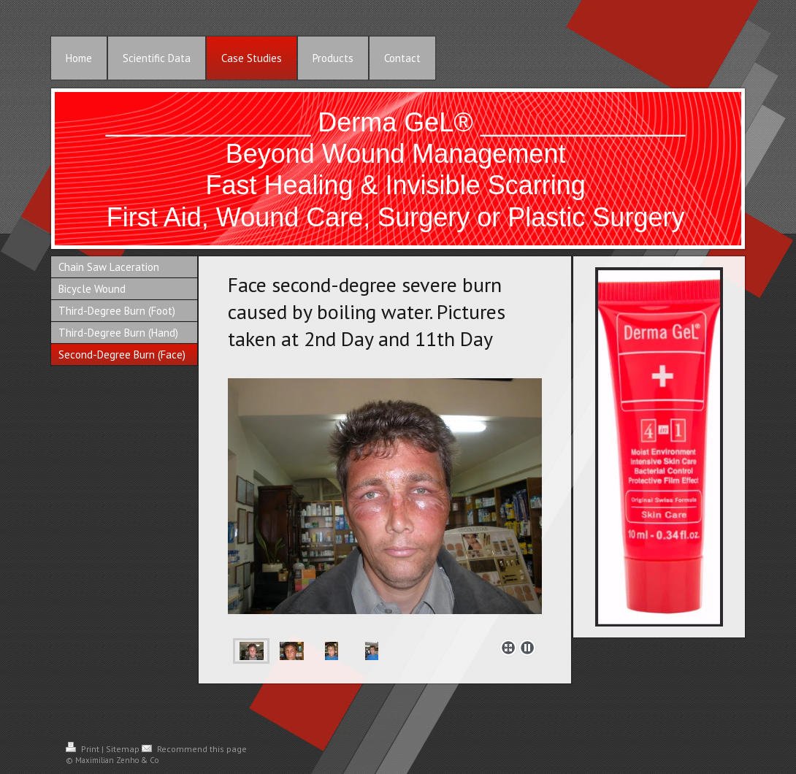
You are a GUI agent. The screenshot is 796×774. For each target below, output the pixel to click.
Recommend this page (194, 748)
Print (84, 748)
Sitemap (122, 748)
